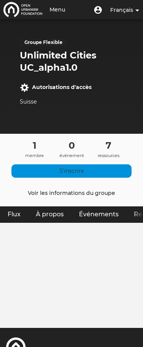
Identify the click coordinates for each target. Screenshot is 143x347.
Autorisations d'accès (56, 87)
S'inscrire (71, 170)
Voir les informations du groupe (71, 193)
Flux (18, 214)
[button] (98, 9)
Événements (99, 214)
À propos (50, 214)
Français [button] (124, 9)
